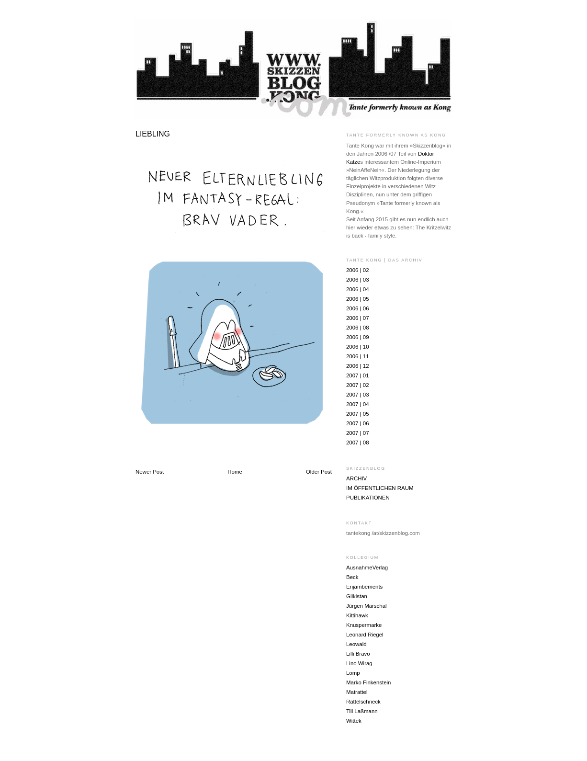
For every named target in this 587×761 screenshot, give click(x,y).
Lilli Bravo (358, 654)
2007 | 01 (357, 375)
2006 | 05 (357, 299)
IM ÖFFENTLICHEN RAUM (379, 488)
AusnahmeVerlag (367, 567)
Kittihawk (357, 615)
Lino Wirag (359, 663)
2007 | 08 (357, 442)
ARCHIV (356, 478)
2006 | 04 (357, 289)
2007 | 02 (357, 385)
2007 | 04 (357, 404)
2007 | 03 (357, 395)
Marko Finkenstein (368, 682)
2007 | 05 (357, 414)
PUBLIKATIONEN (368, 497)
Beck (352, 577)
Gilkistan (356, 596)
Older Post (319, 472)
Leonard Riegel (365, 634)
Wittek (353, 721)
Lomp (353, 673)
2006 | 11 (357, 356)
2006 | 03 (357, 280)
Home (234, 472)
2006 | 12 (357, 366)
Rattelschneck (363, 701)
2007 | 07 (357, 433)
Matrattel (357, 692)
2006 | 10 (357, 347)
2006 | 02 (357, 270)
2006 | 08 (357, 327)
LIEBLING (152, 134)
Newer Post (149, 472)
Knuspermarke (364, 625)
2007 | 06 (357, 423)
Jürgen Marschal (366, 606)
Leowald (356, 644)
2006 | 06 (357, 308)
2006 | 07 (357, 318)
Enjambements (364, 587)
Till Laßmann (362, 711)
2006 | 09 (357, 337)
